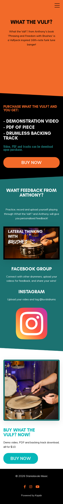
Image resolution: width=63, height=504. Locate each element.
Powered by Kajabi (31, 495)
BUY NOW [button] (31, 162)
